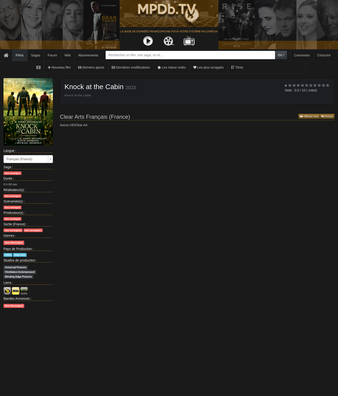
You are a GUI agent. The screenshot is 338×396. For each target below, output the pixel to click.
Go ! (281, 55)
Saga (7, 167)
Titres (237, 67)
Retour (327, 116)
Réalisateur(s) (13, 190)
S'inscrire (324, 55)
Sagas (35, 55)
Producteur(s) (13, 213)
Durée (7, 178)
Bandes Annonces (16, 298)
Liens (7, 283)
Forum (52, 55)
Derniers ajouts (91, 67)
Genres (8, 235)
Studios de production (19, 260)
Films (19, 55)
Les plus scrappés (208, 67)
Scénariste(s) (13, 201)
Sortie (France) (14, 224)
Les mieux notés (171, 67)
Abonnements (88, 55)
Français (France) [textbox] (19, 159)
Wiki (68, 55)
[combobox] (190, 55)
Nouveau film (59, 67)
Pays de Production (17, 249)
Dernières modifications (131, 67)
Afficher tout (309, 116)
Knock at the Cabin (94, 86)
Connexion (302, 55)
